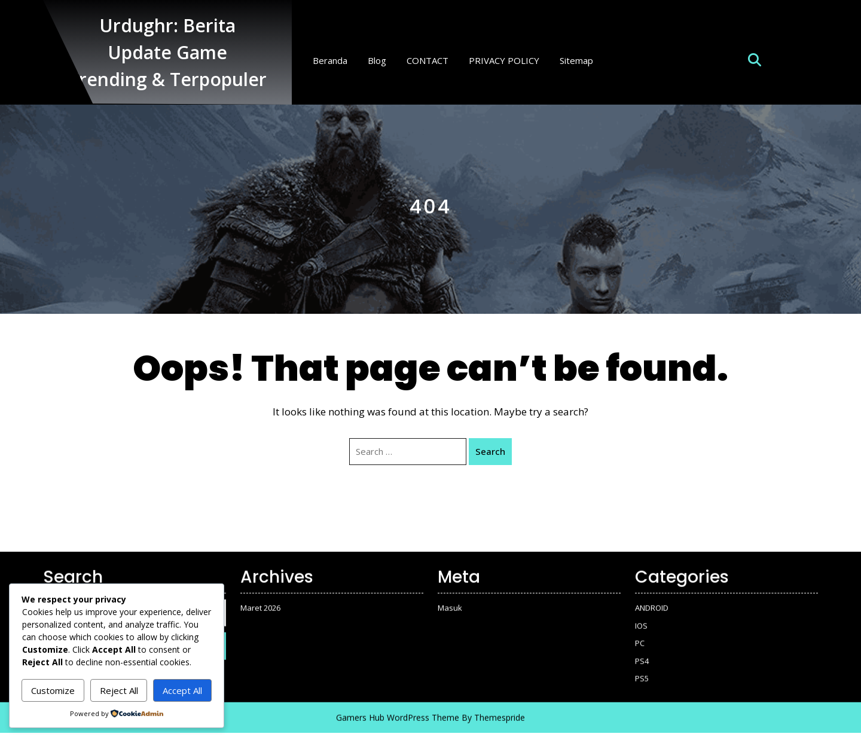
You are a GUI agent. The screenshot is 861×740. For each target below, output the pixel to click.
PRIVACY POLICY (504, 60)
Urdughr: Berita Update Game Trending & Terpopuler (167, 52)
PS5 (642, 672)
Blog (377, 60)
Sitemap (576, 60)
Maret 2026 (260, 602)
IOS (641, 619)
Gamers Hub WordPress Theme (397, 711)
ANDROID (651, 602)
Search (490, 451)
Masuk (450, 602)
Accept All (182, 690)
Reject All (119, 690)
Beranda (330, 60)
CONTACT (427, 60)
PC (640, 637)
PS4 (642, 654)
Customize (53, 690)
